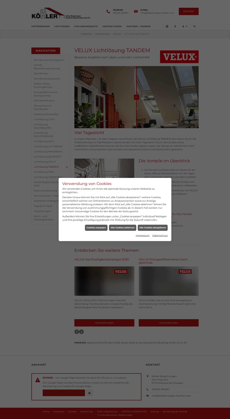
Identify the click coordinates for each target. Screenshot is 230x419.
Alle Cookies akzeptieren (152, 221)
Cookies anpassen (96, 221)
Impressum (142, 229)
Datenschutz (160, 229)
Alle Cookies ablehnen (123, 221)
